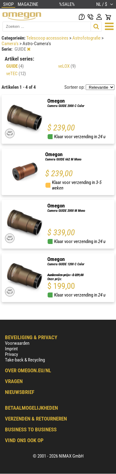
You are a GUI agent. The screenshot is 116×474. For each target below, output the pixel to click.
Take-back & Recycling (25, 360)
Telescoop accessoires (47, 38)
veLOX (67, 66)
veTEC (16, 73)
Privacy (11, 354)
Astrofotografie (86, 38)
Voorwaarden (17, 343)
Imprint (11, 349)
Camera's (10, 43)
